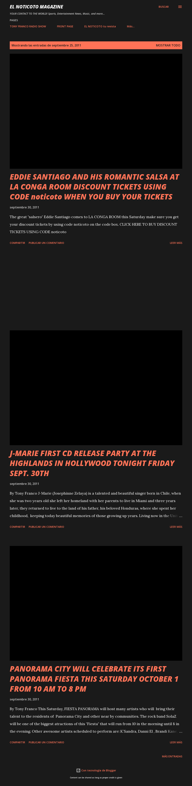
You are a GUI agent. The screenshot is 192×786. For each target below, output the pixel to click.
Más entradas (172, 756)
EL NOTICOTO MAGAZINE (36, 7)
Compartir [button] (17, 243)
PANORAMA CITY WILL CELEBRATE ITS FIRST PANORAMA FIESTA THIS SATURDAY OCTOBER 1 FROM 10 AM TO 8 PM (94, 679)
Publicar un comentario (46, 243)
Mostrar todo (168, 45)
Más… (131, 26)
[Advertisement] (96, 288)
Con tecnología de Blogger (96, 770)
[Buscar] (164, 6)
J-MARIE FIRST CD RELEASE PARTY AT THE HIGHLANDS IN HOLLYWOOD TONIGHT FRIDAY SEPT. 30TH (92, 463)
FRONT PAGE (65, 26)
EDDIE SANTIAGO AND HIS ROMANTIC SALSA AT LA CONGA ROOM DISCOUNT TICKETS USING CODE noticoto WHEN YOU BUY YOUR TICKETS (94, 187)
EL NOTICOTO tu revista (100, 26)
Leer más (176, 243)
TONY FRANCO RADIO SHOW (28, 26)
